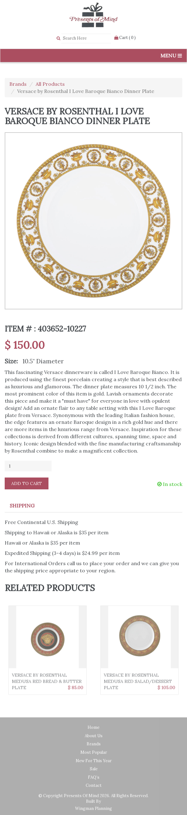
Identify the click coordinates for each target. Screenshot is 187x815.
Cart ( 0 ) (125, 37)
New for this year (94, 762)
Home (93, 729)
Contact (94, 787)
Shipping (22, 505)
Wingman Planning (93, 810)
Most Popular (93, 754)
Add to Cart (26, 483)
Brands (18, 84)
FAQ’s (93, 779)
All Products (50, 84)
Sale (94, 771)
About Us (94, 737)
